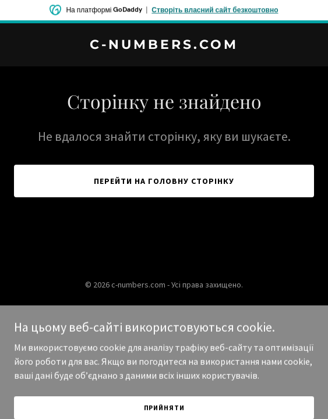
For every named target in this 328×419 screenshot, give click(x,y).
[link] (164, 45)
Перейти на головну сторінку (164, 181)
